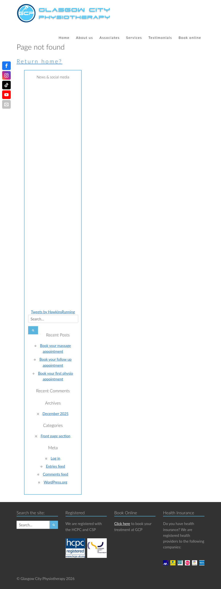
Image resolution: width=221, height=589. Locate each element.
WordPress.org (55, 482)
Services (134, 37)
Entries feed (55, 466)
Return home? (39, 61)
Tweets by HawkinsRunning (53, 312)
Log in (55, 458)
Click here (122, 523)
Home (64, 37)
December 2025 (56, 413)
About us (84, 37)
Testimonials (160, 37)
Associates (109, 37)
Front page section (55, 436)
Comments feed (55, 474)
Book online (189, 37)
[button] (33, 330)
